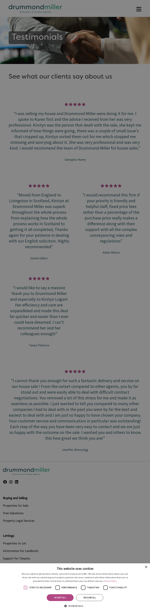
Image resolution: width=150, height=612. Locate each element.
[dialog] (75, 587)
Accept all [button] (60, 597)
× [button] (146, 567)
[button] (75, 606)
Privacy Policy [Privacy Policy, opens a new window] (110, 581)
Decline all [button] (89, 597)
